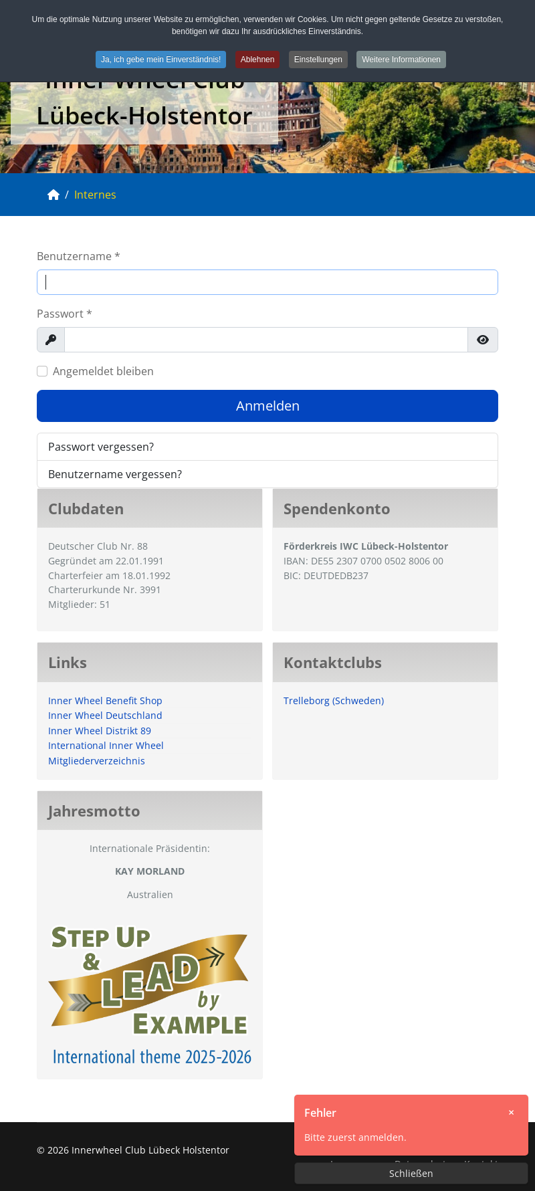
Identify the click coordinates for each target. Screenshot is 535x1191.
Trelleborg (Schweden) (334, 700)
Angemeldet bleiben (103, 371)
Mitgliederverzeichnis (96, 760)
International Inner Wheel (106, 745)
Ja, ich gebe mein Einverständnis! (161, 59)
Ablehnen (258, 59)
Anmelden (268, 406)
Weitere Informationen (401, 59)
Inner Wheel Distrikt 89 (99, 730)
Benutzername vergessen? (115, 474)
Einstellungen (318, 59)
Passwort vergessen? (101, 446)
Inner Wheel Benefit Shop (105, 700)
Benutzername (78, 256)
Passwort (64, 313)
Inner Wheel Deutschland (105, 715)
